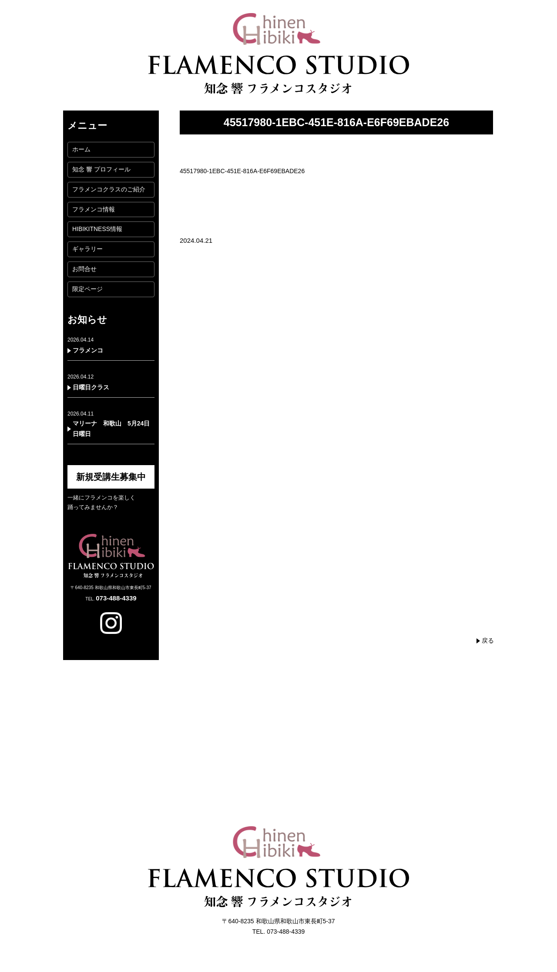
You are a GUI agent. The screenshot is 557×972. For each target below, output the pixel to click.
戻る (488, 640)
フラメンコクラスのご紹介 (108, 189)
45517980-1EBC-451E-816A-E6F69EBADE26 (242, 171)
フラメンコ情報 (93, 209)
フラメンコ (88, 350)
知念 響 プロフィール (101, 169)
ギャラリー (87, 248)
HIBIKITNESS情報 (97, 228)
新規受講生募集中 (111, 477)
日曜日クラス (91, 387)
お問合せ (84, 268)
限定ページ (87, 288)
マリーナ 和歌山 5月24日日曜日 (111, 428)
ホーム (81, 149)
